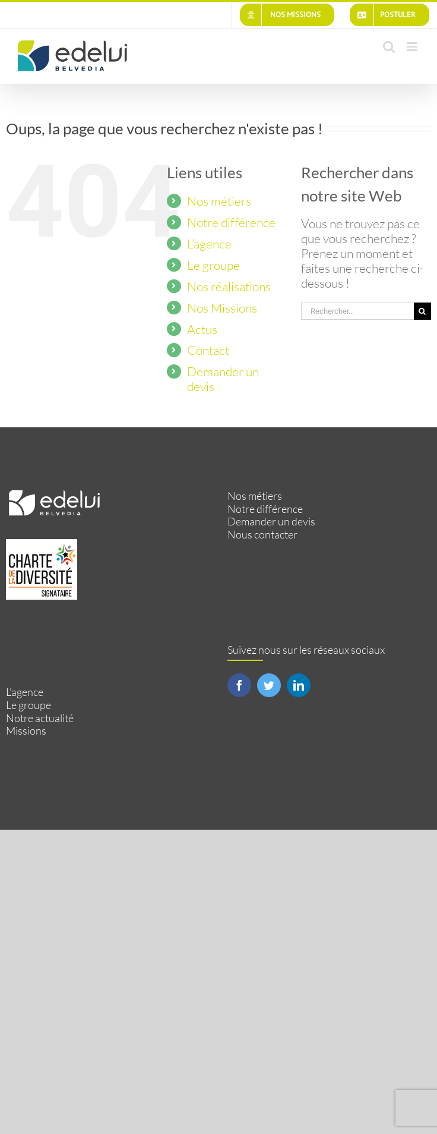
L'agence (24, 692)
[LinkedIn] (299, 685)
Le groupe (213, 265)
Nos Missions (222, 308)
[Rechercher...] (357, 311)
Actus (202, 329)
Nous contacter (262, 534)
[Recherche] (422, 311)
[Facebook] (239, 685)
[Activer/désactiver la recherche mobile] (389, 46)
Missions (26, 730)
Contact (208, 350)
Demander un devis (223, 379)
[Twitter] (269, 685)
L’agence (209, 243)
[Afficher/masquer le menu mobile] (413, 46)
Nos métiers (219, 201)
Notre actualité (40, 718)
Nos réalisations (229, 286)
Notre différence (231, 222)
